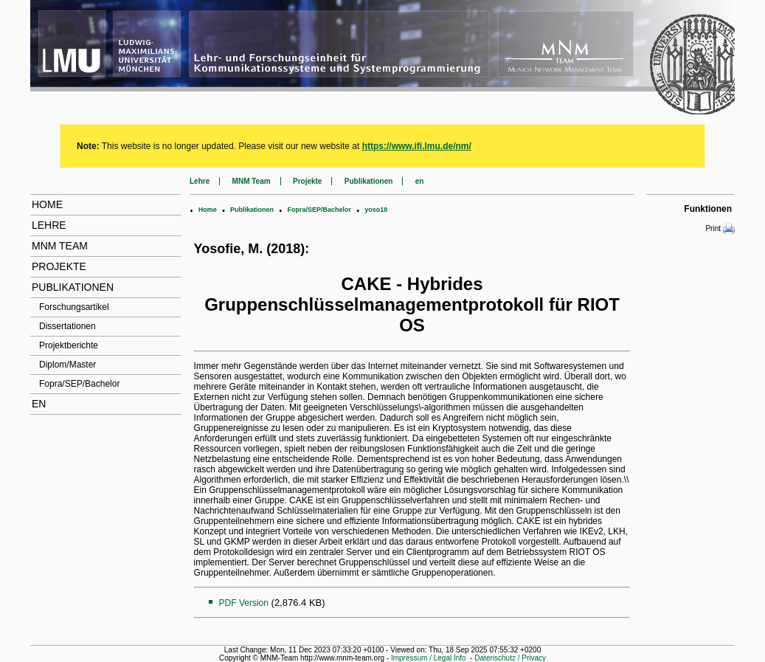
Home (47, 204)
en (39, 404)
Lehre (49, 225)
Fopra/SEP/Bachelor (79, 384)
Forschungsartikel (74, 307)
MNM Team (60, 246)
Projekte (59, 266)
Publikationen (73, 287)
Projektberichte (68, 345)
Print (720, 229)
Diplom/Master (67, 364)
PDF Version (244, 603)
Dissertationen (67, 326)
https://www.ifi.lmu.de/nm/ (416, 146)
